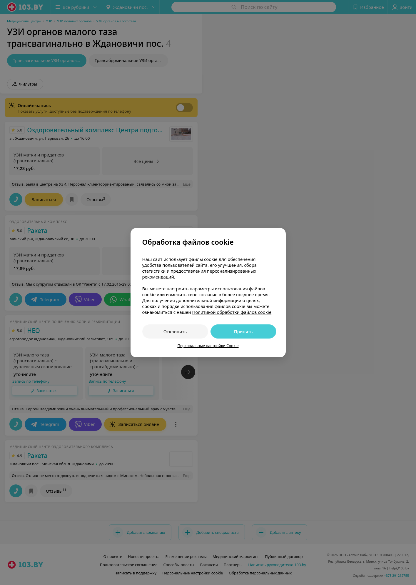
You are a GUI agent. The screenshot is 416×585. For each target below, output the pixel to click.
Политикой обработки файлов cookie (231, 312)
